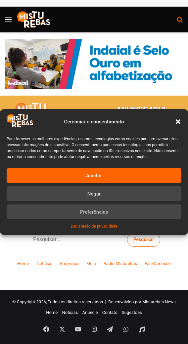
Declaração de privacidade (94, 226)
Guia (91, 263)
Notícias (44, 263)
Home (23, 263)
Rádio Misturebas (120, 263)
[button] (178, 121)
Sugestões (132, 312)
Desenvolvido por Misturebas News (142, 301)
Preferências (94, 212)
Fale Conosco (158, 263)
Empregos (69, 263)
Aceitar (94, 176)
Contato (110, 312)
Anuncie (90, 312)
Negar (94, 194)
